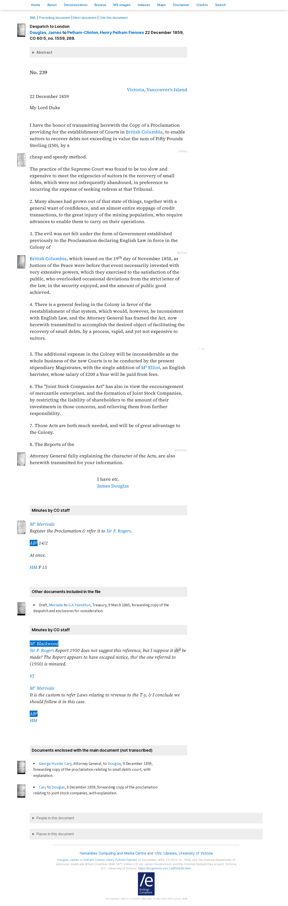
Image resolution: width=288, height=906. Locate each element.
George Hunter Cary (55, 763)
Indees (144, 5)
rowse (100, 5)
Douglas (114, 763)
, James (45, 32)
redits (202, 5)
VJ (32, 676)
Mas (161, 5)
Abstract (44, 52)
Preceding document (54, 18)
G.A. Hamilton (79, 605)
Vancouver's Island (166, 89)
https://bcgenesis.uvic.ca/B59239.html (164, 868)
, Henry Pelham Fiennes (105, 32)
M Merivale (42, 524)
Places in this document (55, 834)
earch (220, 5)
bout (52, 5)
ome (35, 5)
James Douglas (113, 486)
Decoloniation (75, 5)
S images (121, 5)
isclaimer (181, 5)
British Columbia (144, 132)
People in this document (55, 818)
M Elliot (150, 367)
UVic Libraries (166, 853)
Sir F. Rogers (118, 531)
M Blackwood (44, 643)
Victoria (135, 89)
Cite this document (113, 18)
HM (33, 567)
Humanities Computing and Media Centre (113, 853)
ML (33, 18)
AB (34, 543)
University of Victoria (196, 853)
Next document (85, 18)
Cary (42, 787)
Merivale (56, 605)
